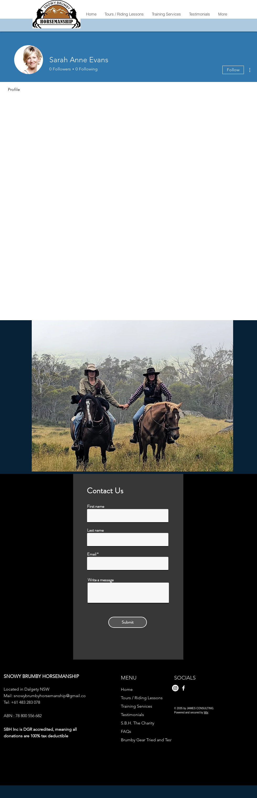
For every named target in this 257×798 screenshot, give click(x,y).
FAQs (126, 731)
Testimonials (132, 714)
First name (95, 506)
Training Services (136, 706)
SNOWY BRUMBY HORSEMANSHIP (41, 676)
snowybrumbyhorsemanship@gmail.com (51, 695)
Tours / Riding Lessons (142, 697)
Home (127, 689)
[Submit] (127, 622)
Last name (95, 530)
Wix (206, 712)
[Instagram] (175, 688)
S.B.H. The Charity (137, 723)
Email (91, 554)
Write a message (101, 580)
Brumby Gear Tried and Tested (145, 739)
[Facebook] (183, 688)
